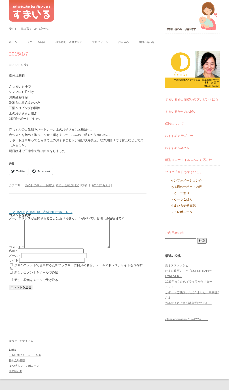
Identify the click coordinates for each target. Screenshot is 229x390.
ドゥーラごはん (182, 199)
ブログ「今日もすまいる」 (184, 172)
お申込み (123, 42)
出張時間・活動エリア (68, 42)
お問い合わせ (146, 42)
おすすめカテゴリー (179, 135)
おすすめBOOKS (177, 148)
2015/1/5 (17, 212)
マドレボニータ (182, 212)
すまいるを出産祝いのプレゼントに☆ (191, 99)
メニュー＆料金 (36, 42)
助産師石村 (15, 371)
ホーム (13, 42)
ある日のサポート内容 (39, 185)
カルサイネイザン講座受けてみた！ (188, 303)
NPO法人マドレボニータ (24, 365)
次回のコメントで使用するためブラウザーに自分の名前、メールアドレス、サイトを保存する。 (76, 272)
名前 (13, 256)
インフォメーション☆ (186, 180)
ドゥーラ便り (180, 193)
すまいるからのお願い (180, 111)
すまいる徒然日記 (67, 185)
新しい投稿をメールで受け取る (36, 285)
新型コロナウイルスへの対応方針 (188, 160)
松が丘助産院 (17, 360)
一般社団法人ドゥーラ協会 (25, 355)
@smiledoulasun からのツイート (186, 319)
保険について (174, 123)
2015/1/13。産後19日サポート (49, 212)
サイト (13, 265)
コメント (16, 252)
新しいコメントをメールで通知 (36, 278)
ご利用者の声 (174, 233)
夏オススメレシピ (176, 265)
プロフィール (100, 42)
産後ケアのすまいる (21, 341)
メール (14, 261)
